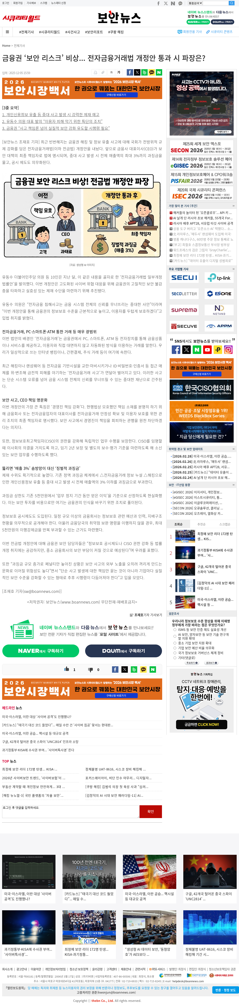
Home (6, 45)
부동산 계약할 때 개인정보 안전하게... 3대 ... (33, 786)
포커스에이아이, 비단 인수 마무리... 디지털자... (118, 778)
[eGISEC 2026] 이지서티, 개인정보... (197, 492)
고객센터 (111, 969)
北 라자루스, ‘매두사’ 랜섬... (201, 461)
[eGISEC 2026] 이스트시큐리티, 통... (197, 497)
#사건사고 (72, 31)
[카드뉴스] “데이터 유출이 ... (202, 472)
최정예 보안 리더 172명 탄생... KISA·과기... (202, 255)
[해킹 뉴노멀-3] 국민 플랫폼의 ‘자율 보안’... (33, 795)
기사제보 (31, 3)
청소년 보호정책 (79, 969)
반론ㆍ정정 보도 (226, 990)
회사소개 (7, 969)
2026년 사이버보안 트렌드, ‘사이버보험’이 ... (34, 778)
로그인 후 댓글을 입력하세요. (71, 811)
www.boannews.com (80, 602)
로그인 (5, 3)
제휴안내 (126, 969)
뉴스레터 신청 (58, 3)
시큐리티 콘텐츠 (222, 31)
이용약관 (36, 969)
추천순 (201, 524)
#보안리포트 (94, 31)
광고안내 (21, 969)
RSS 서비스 (158, 969)
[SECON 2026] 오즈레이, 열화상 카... (198, 513)
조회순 (178, 524)
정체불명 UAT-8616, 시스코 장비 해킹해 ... (115, 769)
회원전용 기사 (192, 31)
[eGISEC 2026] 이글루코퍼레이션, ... (197, 502)
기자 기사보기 (146, 614)
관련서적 (140, 969)
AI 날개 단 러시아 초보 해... (201, 477)
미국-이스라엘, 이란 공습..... (202, 456)
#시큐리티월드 (49, 31)
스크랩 (43, 3)
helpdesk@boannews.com (188, 981)
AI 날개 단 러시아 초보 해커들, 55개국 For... (203, 218)
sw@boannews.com (41, 591)
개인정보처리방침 (55, 969)
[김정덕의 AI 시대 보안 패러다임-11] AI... (114, 795)
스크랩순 (224, 524)
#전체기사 (26, 31)
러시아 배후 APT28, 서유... (201, 467)
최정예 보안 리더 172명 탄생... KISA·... (29, 769)
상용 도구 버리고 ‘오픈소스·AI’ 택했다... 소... (203, 228)
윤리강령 (97, 969)
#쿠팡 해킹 (116, 31)
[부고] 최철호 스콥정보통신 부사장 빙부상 (201, 244)
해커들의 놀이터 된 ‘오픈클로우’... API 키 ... (202, 212)
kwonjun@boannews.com (116, 992)
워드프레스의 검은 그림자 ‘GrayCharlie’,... (202, 250)
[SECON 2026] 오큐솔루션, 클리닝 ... (198, 508)
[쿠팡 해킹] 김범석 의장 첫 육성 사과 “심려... (117, 786)
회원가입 (18, 3)
